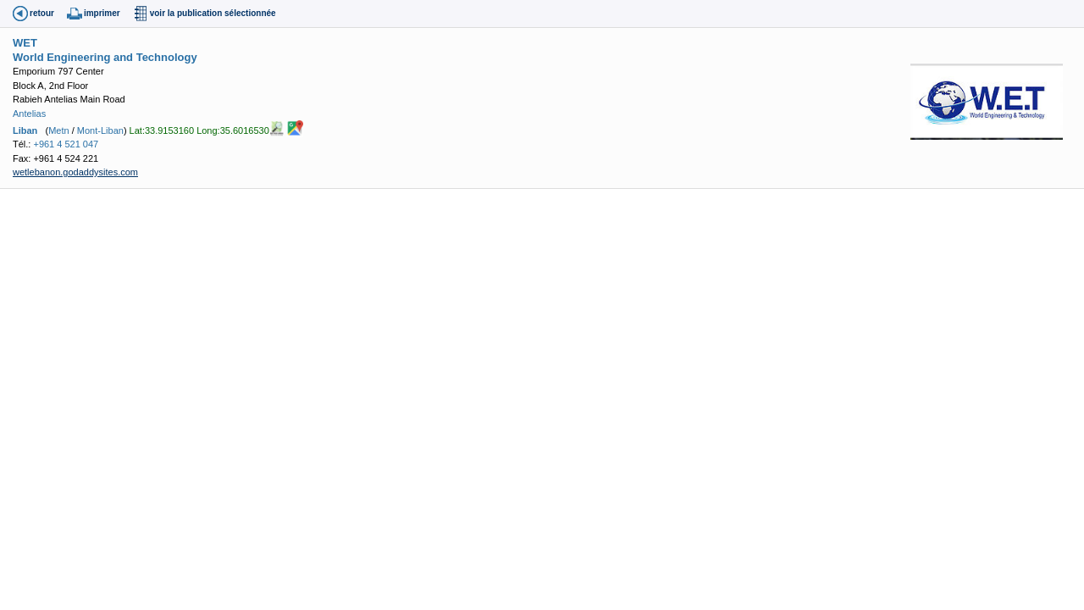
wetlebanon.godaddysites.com (75, 172)
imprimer (102, 13)
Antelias (29, 113)
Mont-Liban (100, 130)
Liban (25, 130)
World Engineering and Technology (105, 57)
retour (42, 13)
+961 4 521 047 (65, 144)
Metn (58, 130)
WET (25, 42)
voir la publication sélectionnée (213, 13)
